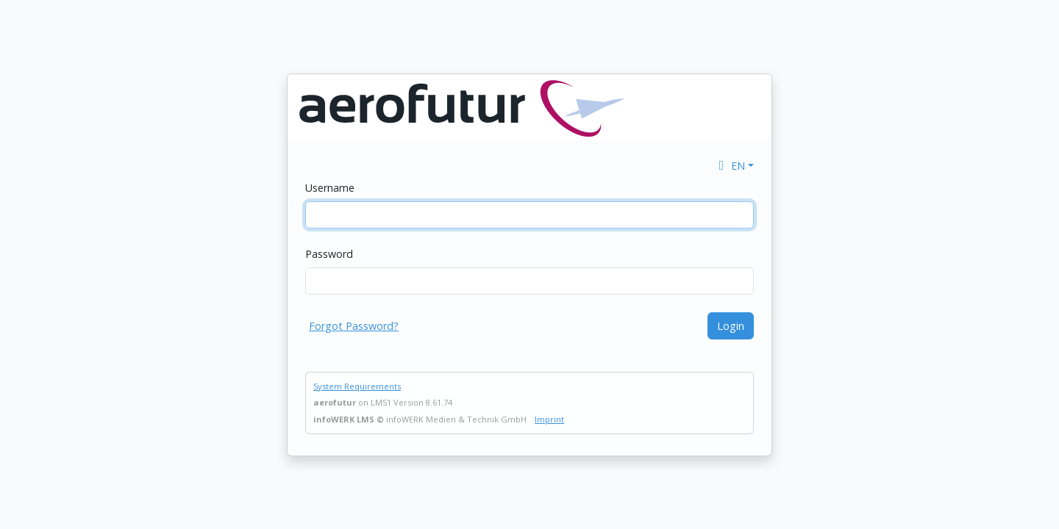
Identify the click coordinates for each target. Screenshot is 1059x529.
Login (730, 326)
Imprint (549, 419)
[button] (734, 165)
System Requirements (357, 386)
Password (329, 254)
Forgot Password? (354, 326)
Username (329, 188)
